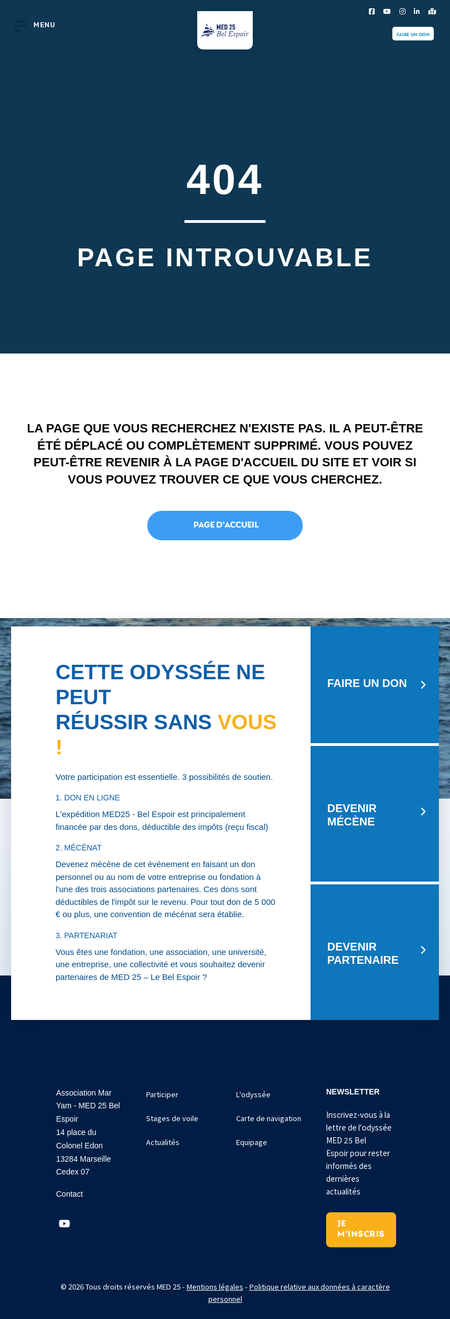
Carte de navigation (268, 1118)
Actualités (162, 1142)
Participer (162, 1094)
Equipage (251, 1142)
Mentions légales (215, 1286)
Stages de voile (172, 1118)
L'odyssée (253, 1094)
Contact (69, 1193)
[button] (64, 1224)
